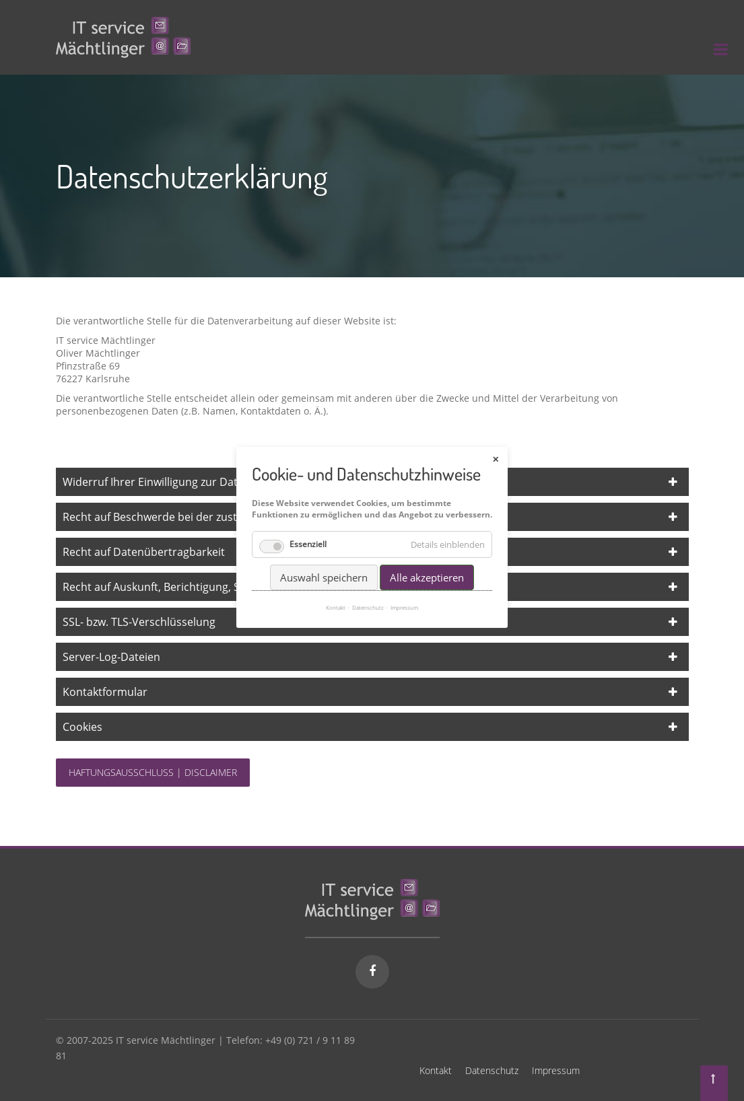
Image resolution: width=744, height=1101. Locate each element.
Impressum (556, 1070)
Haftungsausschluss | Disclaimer (153, 772)
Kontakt (435, 1070)
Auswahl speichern (324, 567)
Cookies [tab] (82, 726)
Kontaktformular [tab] (105, 691)
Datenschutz (491, 1070)
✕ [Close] (495, 449)
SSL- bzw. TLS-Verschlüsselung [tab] (139, 621)
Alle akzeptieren (427, 567)
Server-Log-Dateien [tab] (111, 656)
